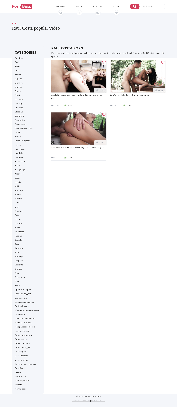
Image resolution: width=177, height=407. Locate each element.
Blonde (18, 91)
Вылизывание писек (24, 302)
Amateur (19, 58)
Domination (20, 124)
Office (18, 202)
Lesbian (18, 182)
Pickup (18, 219)
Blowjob (18, 95)
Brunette (19, 99)
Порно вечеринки (23, 335)
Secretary (19, 240)
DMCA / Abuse (98, 400)
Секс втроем (21, 351)
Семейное (20, 368)
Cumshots (19, 116)
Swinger (18, 269)
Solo (17, 252)
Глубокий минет (22, 306)
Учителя (18, 384)
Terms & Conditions (81, 400)
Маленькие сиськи (23, 322)
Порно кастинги (22, 343)
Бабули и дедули (23, 293)
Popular (79, 7)
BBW (17, 70)
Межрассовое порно (25, 326)
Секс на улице (21, 359)
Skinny (17, 244)
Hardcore (19, 157)
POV (17, 215)
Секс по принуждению (25, 364)
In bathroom (20, 161)
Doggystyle (20, 120)
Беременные (21, 297)
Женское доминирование (27, 310)
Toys (17, 281)
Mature (18, 194)
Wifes (17, 285)
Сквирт (18, 372)
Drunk (17, 132)
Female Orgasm (22, 140)
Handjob (19, 153)
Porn (22, 6)
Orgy (17, 206)
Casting (18, 103)
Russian (18, 235)
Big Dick (18, 82)
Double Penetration (24, 128)
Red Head (19, 231)
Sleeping (19, 248)
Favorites (116, 7)
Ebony (18, 136)
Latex (17, 178)
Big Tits (18, 87)
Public (17, 227)
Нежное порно (22, 331)
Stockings (19, 256)
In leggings (20, 169)
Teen (17, 273)
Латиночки (20, 314)
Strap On (19, 260)
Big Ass (18, 78)
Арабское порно (23, 289)
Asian (17, 66)
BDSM (18, 74)
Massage (19, 190)
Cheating (19, 107)
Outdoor (19, 211)
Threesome (20, 277)
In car (17, 165)
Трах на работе (22, 380)
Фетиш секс (20, 388)
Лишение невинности (25, 318)
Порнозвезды (21, 339)
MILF (17, 186)
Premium (19, 223)
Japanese (19, 173)
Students (19, 264)
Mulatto (18, 198)
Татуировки (20, 376)
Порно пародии (22, 347)
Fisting (18, 144)
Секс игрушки (21, 355)
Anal (17, 62)
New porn (60, 7)
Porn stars (98, 7)
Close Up (19, 111)
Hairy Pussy (20, 149)
